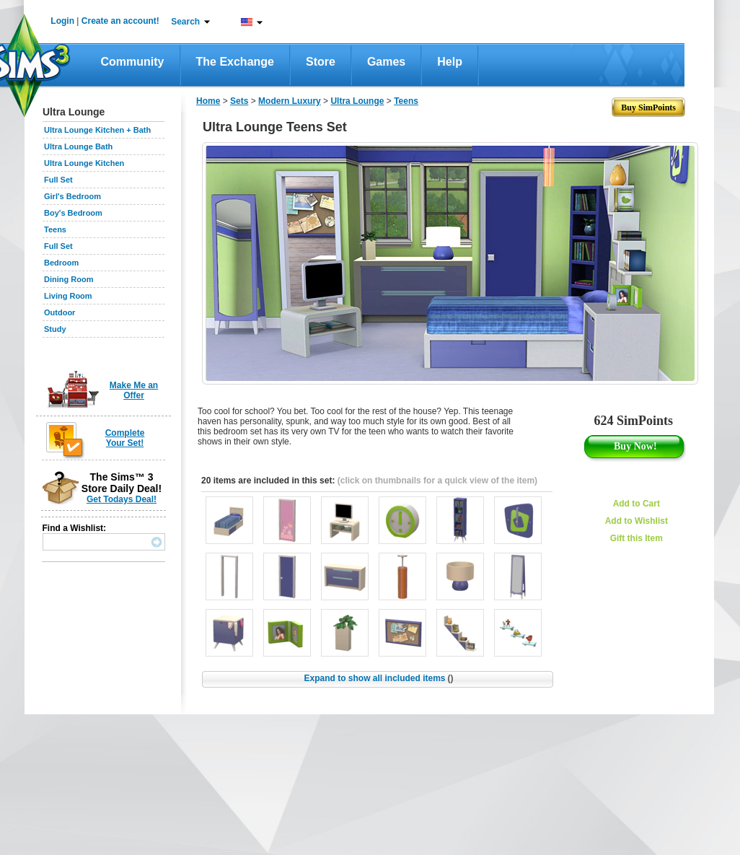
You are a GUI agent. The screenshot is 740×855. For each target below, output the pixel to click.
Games (386, 62)
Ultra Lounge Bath (78, 146)
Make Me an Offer (134, 390)
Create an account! (120, 21)
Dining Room (68, 279)
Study (55, 329)
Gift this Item (636, 538)
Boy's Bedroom (73, 213)
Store (320, 62)
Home (208, 101)
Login (62, 21)
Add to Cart (636, 504)
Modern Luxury (289, 101)
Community (132, 62)
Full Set (58, 179)
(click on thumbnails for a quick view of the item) (437, 480)
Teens (55, 229)
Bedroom (61, 262)
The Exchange (235, 62)
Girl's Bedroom (72, 196)
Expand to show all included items (378, 678)
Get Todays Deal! (122, 499)
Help (449, 62)
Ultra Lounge (357, 101)
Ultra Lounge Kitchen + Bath (97, 130)
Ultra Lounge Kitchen (84, 163)
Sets (239, 101)
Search (185, 22)
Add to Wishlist (636, 521)
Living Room (68, 295)
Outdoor (59, 312)
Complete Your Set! (125, 438)
